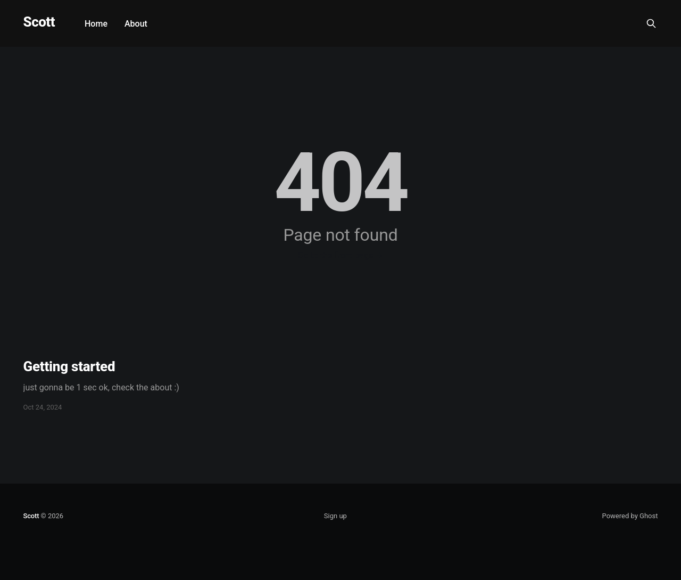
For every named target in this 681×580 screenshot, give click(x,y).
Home (96, 24)
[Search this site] (651, 23)
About (135, 24)
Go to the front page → (340, 255)
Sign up (335, 516)
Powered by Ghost (630, 516)
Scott (39, 22)
